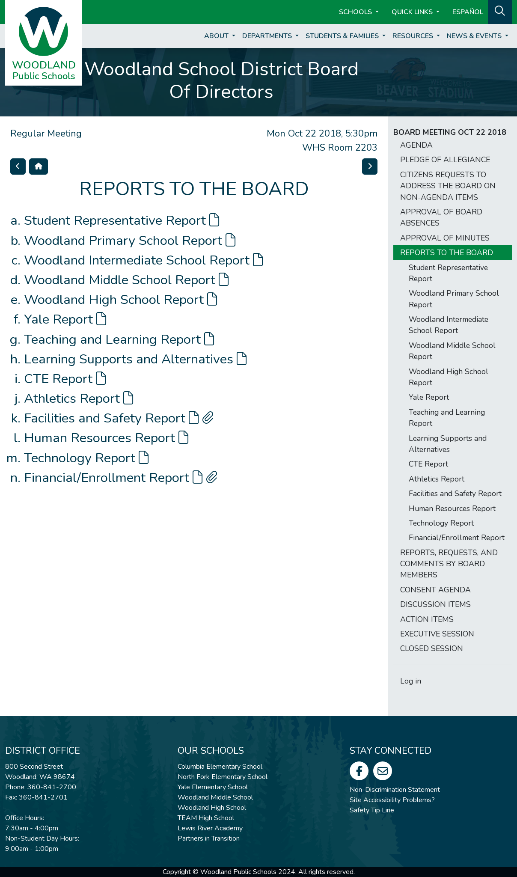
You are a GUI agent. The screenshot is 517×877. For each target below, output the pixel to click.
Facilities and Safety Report (119, 418)
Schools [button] (356, 12)
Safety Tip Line (372, 810)
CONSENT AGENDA (435, 590)
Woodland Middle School (215, 797)
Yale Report (65, 319)
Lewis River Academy (210, 828)
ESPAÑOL (467, 12)
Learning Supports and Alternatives (135, 359)
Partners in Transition (209, 838)
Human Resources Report (106, 438)
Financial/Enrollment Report (120, 478)
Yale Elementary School (213, 787)
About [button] (217, 36)
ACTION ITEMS (427, 619)
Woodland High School (212, 807)
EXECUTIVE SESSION (437, 634)
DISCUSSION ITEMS (435, 604)
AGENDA (416, 145)
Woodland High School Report (120, 300)
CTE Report (65, 379)
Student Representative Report (121, 220)
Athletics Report (78, 398)
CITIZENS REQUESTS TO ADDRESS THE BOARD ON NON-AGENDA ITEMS (448, 185)
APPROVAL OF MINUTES (445, 238)
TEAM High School (206, 818)
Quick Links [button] (413, 12)
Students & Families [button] (343, 36)
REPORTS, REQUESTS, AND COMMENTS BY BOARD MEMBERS (449, 563)
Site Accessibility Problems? (392, 800)
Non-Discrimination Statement (395, 789)
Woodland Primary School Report (129, 241)
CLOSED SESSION (431, 648)
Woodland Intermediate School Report (143, 260)
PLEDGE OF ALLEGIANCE (445, 160)
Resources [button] (413, 36)
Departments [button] (268, 36)
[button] (499, 11)
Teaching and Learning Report (119, 339)
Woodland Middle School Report (126, 280)
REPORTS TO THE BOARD (446, 252)
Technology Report (86, 458)
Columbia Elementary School (220, 766)
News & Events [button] (475, 36)
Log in (410, 681)
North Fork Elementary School (222, 777)
